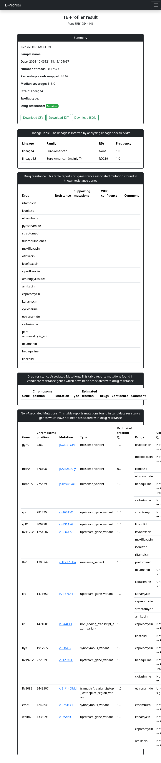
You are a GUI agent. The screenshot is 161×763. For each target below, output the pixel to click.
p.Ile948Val (67, 484)
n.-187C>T (66, 594)
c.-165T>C (66, 512)
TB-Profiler (12, 5)
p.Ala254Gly (67, 469)
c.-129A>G (66, 660)
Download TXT (59, 118)
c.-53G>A (65, 532)
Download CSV (33, 118)
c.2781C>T (66, 705)
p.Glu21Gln (67, 445)
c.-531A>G (66, 524)
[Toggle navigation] (156, 5)
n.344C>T (65, 624)
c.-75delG (65, 717)
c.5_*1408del (68, 688)
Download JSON (85, 118)
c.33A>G (65, 648)
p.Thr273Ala (67, 562)
